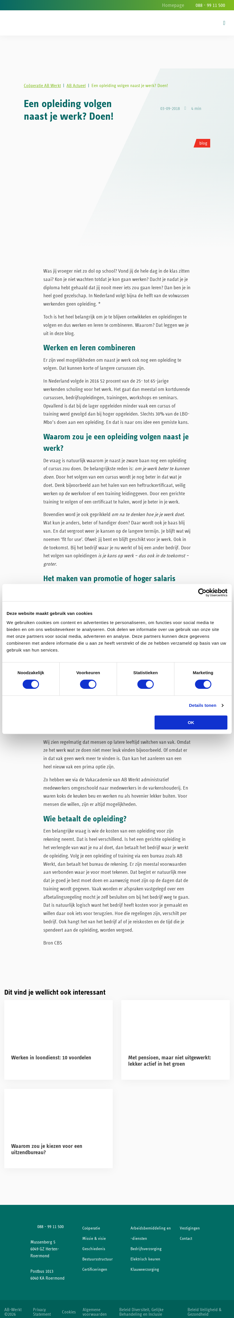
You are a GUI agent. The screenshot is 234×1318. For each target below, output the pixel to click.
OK (191, 722)
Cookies (70, 1306)
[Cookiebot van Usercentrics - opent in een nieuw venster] (202, 592)
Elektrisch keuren (145, 1254)
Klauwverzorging (144, 1264)
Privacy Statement (42, 1306)
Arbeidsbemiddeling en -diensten (150, 1228)
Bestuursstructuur (97, 1254)
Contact (186, 1234)
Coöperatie (91, 1223)
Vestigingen (190, 1223)
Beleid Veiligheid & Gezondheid (206, 1306)
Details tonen (202, 705)
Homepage (173, 5)
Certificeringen (94, 1264)
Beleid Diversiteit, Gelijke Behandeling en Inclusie (145, 1306)
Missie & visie (94, 1234)
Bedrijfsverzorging (145, 1244)
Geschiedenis (93, 1244)
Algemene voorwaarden (98, 1306)
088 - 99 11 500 (210, 5)
